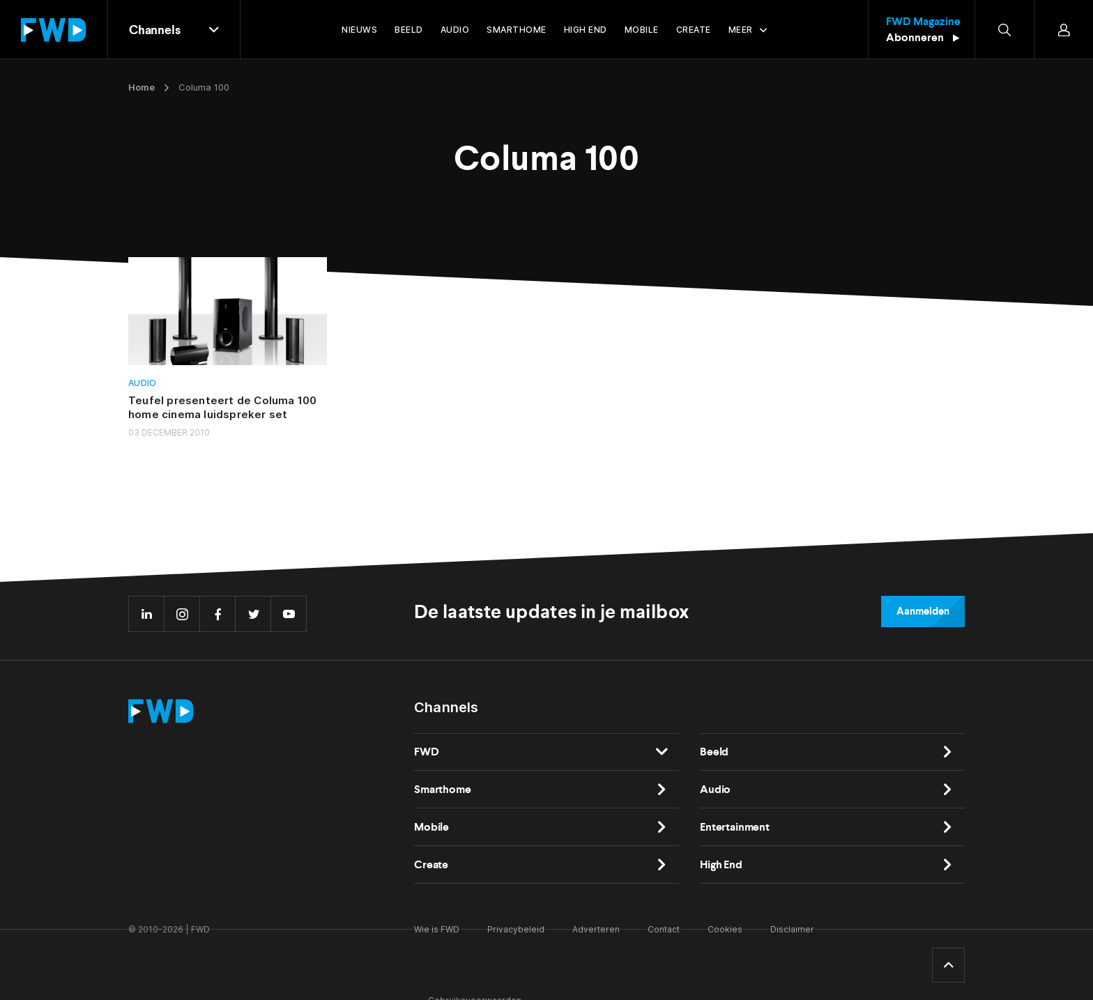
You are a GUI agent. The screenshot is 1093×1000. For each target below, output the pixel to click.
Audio (142, 383)
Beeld (714, 751)
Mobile (431, 827)
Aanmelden (922, 611)
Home (141, 87)
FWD (426, 751)
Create (431, 864)
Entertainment (735, 827)
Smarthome (442, 789)
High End (721, 864)
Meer (740, 29)
